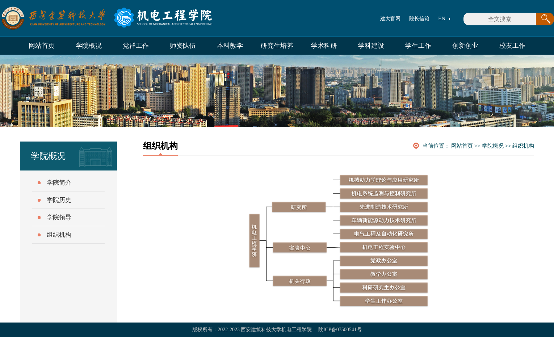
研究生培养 (277, 45)
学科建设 (371, 45)
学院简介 (59, 182)
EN (441, 18)
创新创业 (465, 45)
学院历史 (59, 200)
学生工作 (418, 45)
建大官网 (390, 18)
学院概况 (89, 45)
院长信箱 (419, 18)
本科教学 (230, 45)
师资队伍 (183, 45)
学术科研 (324, 45)
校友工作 (512, 45)
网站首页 (42, 45)
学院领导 (59, 217)
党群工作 (136, 45)
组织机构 (523, 146)
